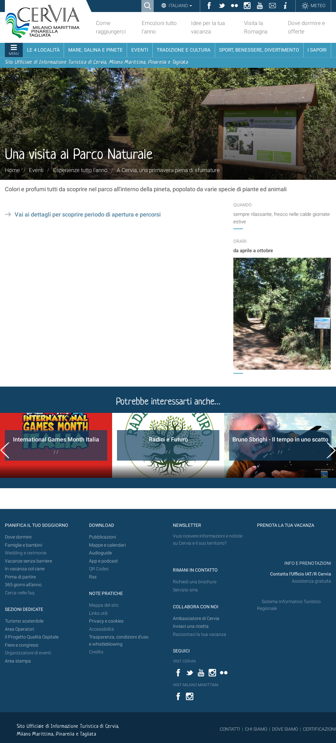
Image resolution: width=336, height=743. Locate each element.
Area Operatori (19, 629)
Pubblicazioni (102, 537)
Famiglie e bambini (23, 545)
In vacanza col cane (25, 569)
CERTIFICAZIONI (319, 729)
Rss (93, 577)
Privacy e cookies (106, 621)
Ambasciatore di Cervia (196, 618)
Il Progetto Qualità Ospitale (31, 637)
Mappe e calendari (107, 545)
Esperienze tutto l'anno (80, 170)
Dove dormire (18, 537)
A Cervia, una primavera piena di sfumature (168, 170)
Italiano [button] (180, 5)
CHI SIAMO (256, 729)
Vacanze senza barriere (28, 561)
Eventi (36, 170)
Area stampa (18, 661)
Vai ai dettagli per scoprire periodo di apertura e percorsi (88, 214)
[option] (56, 445)
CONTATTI (230, 729)
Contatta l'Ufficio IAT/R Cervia (300, 574)
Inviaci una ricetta (191, 626)
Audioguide (100, 553)
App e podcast (103, 561)
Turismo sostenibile (24, 621)
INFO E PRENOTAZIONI (307, 563)
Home (12, 170)
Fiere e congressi (21, 645)
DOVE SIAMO (284, 729)
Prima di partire (20, 577)
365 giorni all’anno (23, 585)
